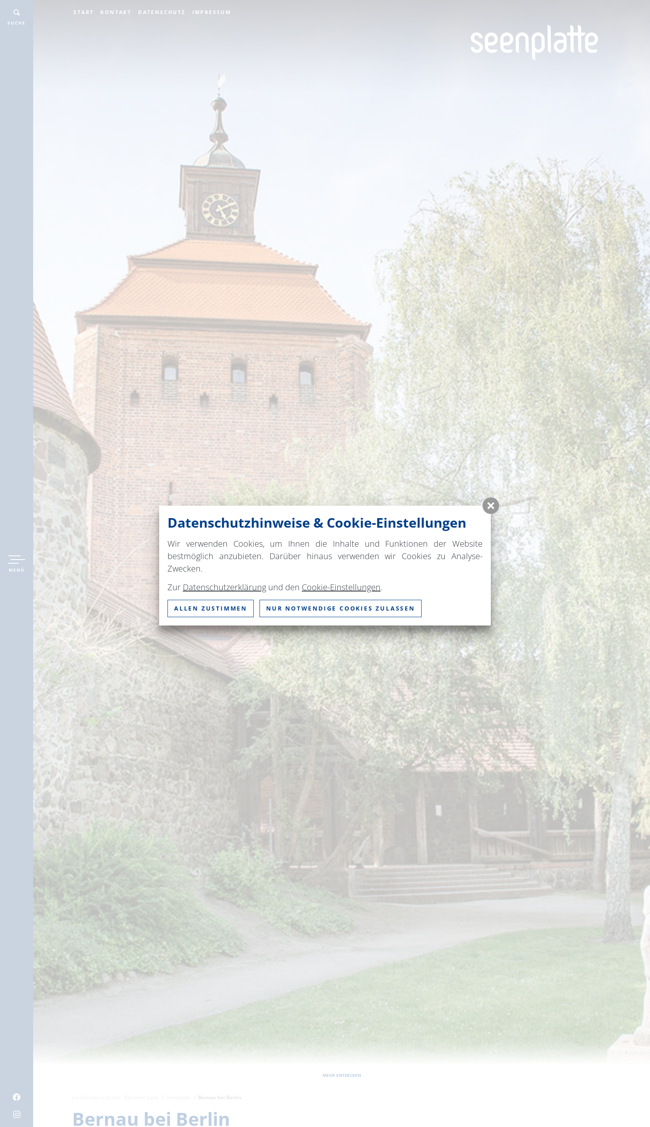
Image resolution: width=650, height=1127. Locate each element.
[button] (491, 505)
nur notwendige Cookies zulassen (340, 608)
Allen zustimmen (210, 608)
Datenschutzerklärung (224, 587)
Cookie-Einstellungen (341, 587)
